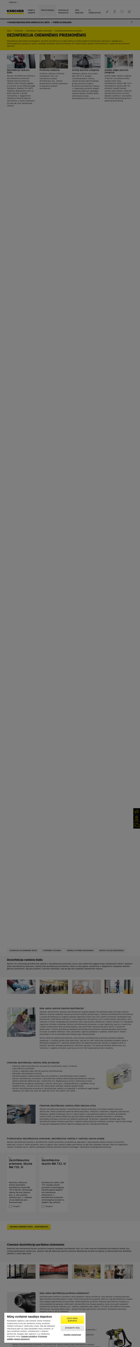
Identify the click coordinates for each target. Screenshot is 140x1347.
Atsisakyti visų (72, 1328)
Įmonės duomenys (22, 1339)
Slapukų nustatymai (72, 1335)
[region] (45, 1328)
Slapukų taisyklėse (29, 1336)
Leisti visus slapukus (72, 1320)
